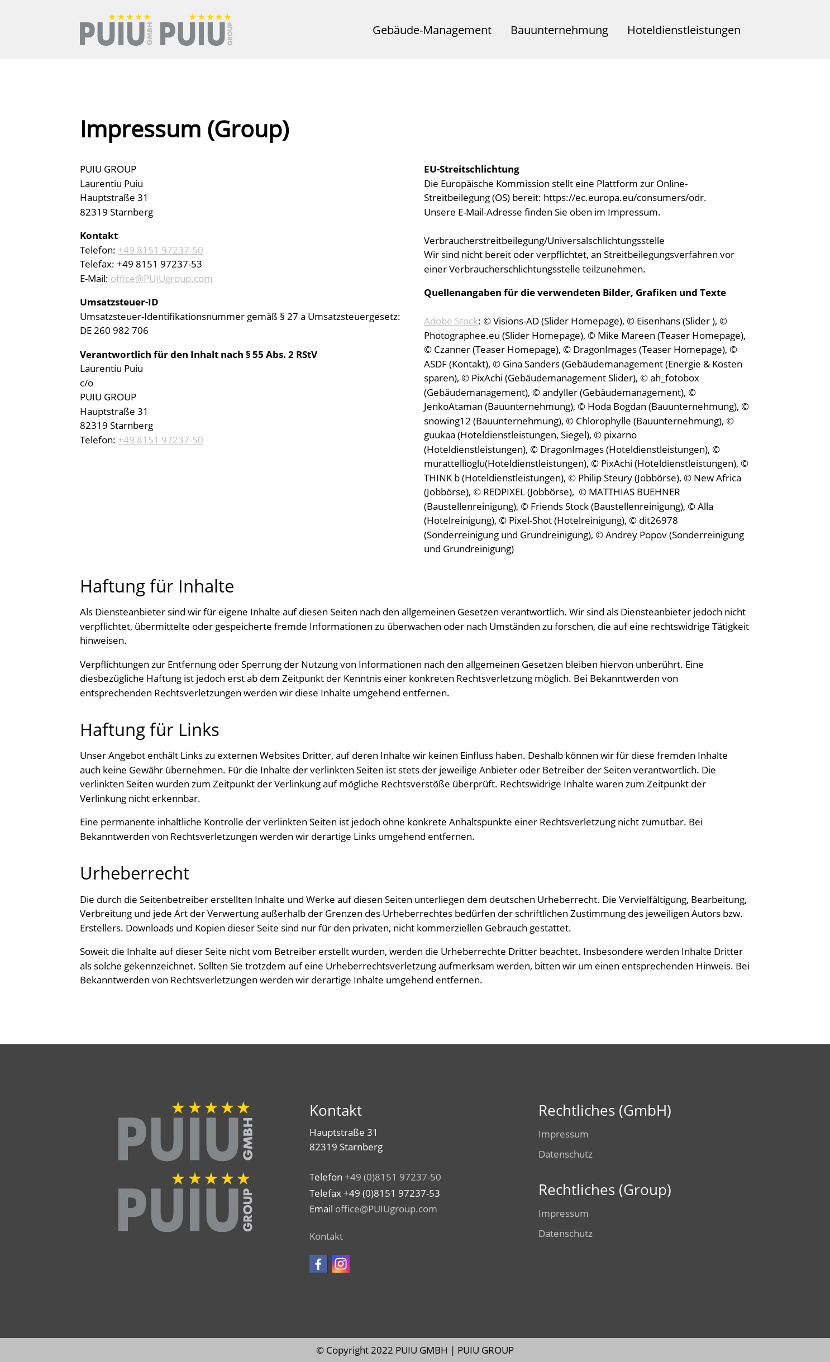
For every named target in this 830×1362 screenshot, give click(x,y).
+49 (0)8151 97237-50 (393, 1176)
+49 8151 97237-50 (160, 249)
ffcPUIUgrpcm (162, 278)
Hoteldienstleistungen (684, 29)
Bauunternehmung (559, 29)
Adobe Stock (451, 320)
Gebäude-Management (432, 29)
